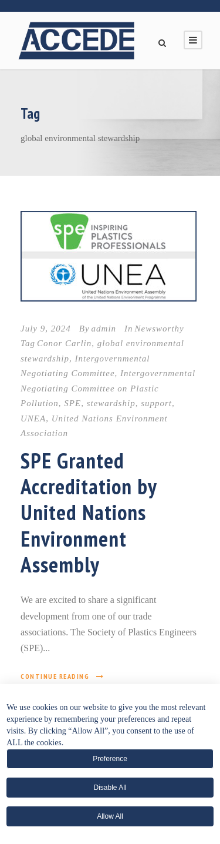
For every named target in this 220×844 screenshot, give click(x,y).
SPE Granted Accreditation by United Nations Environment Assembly (89, 512)
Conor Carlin (64, 343)
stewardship (111, 403)
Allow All (110, 816)
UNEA (33, 418)
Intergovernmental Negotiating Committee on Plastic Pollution (108, 388)
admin (104, 328)
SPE (72, 403)
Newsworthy (159, 328)
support (156, 403)
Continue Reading (62, 676)
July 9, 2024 (46, 328)
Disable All (109, 787)
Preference (110, 759)
